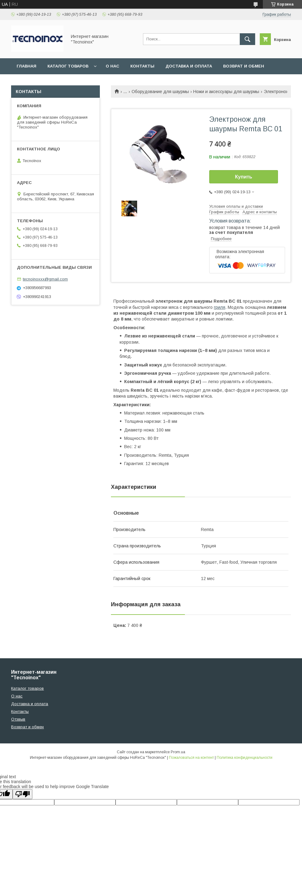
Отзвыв (18, 719)
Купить (243, 176)
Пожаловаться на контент (191, 757)
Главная (26, 66)
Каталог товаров (67, 66)
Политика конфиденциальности (244, 757)
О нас (112, 66)
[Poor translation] (22, 794)
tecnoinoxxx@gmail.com (45, 279)
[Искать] (247, 39)
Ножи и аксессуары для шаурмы (226, 91)
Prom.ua (178, 752)
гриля (219, 307)
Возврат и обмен (243, 66)
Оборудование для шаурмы (160, 91)
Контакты (142, 66)
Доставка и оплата (188, 66)
